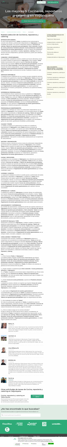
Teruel (24, 32)
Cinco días (7, 424)
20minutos (44, 424)
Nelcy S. (11, 324)
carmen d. (12, 336)
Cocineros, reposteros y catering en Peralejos (56, 73)
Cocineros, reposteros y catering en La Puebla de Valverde (56, 78)
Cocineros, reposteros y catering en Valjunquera (56, 88)
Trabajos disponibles (29, 2)
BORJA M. (12, 360)
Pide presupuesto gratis (33, 21)
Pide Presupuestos (53, 2)
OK (50, 443)
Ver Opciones (43, 444)
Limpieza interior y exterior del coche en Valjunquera (54, 43)
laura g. (11, 378)
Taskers (2, 32)
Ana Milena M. (13, 348)
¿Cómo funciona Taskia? (16, 2)
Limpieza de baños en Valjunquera (56, 57)
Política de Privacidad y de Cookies (47, 441)
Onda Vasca (7, 429)
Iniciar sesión (63, 2)
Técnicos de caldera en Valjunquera (53, 53)
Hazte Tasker (41, 2)
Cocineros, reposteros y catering (14, 32)
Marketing (18, 444)
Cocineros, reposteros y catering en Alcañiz (56, 93)
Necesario (18, 443)
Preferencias (26, 443)
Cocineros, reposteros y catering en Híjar (56, 83)
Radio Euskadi (32, 424)
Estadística (34, 443)
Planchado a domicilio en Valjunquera (53, 48)
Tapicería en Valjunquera (53, 39)
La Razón (56, 424)
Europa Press (19, 424)
